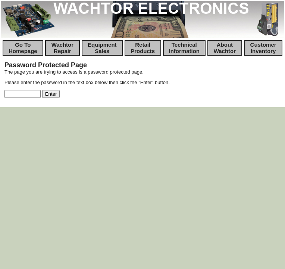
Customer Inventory (263, 47)
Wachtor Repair (62, 47)
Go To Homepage (23, 47)
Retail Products (143, 47)
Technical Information (184, 47)
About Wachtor (225, 47)
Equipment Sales (102, 47)
